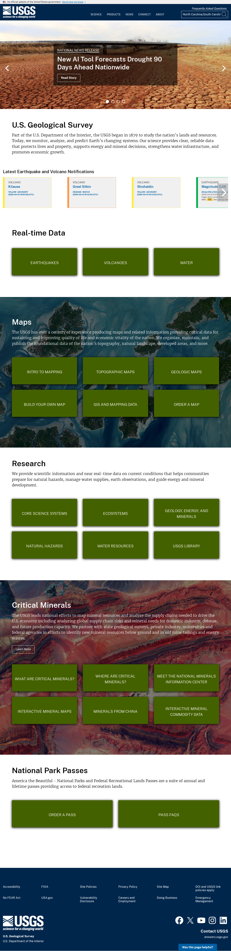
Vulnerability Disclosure (88, 899)
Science (96, 14)
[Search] (224, 14)
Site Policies (88, 886)
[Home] (19, 17)
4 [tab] (123, 101)
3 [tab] (118, 101)
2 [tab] (112, 101)
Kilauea (14, 187)
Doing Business (167, 897)
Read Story (69, 78)
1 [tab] (107, 101)
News (129, 14)
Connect (144, 14)
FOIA (44, 886)
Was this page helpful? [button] (197, 947)
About (160, 14)
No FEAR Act (11, 897)
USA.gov (47, 897)
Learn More (23, 649)
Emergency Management (204, 899)
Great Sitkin (82, 187)
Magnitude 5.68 (214, 187)
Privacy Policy (127, 886)
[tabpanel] (115, 64)
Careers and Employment (127, 899)
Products (113, 14)
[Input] (204, 14)
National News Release (78, 50)
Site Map (163, 886)
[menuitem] (96, 12)
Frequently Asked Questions (209, 8)
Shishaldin (145, 187)
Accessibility (11, 886)
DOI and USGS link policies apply (208, 888)
